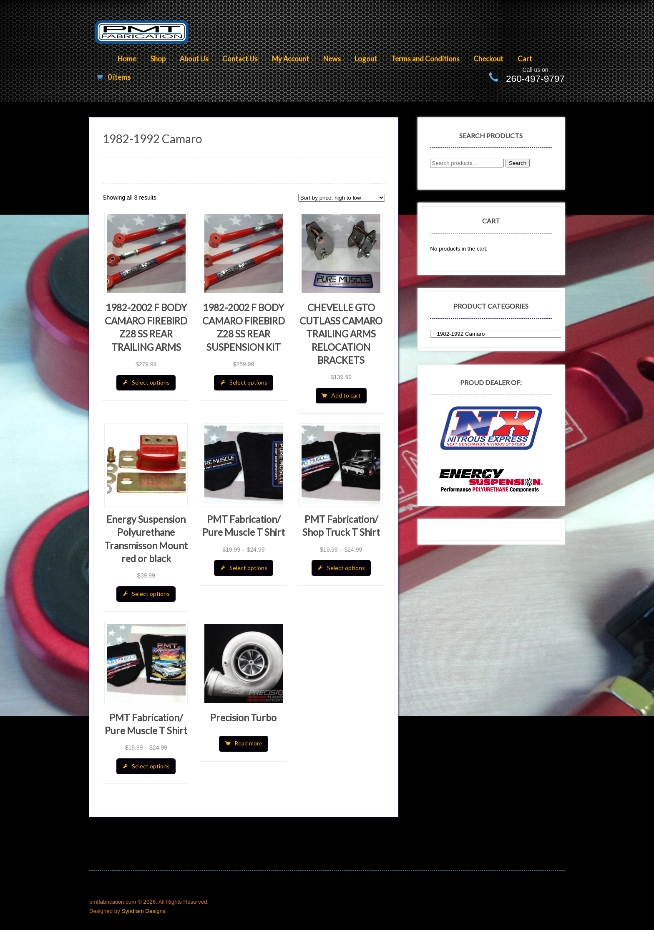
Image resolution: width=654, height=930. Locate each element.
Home (127, 58)
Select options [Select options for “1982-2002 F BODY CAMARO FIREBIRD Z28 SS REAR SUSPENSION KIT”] (248, 382)
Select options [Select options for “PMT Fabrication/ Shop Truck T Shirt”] (346, 567)
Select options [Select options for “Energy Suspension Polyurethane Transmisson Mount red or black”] (151, 593)
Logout (366, 58)
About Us (194, 58)
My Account (290, 58)
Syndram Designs (144, 911)
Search (517, 163)
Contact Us (240, 58)
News (332, 58)
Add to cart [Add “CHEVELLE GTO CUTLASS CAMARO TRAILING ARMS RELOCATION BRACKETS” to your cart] (346, 395)
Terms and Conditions (425, 58)
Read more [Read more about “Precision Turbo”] (248, 743)
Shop (158, 58)
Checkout (488, 58)
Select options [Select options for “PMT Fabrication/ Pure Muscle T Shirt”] (248, 567)
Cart (525, 58)
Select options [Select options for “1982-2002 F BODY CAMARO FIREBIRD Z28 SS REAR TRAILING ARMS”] (151, 382)
